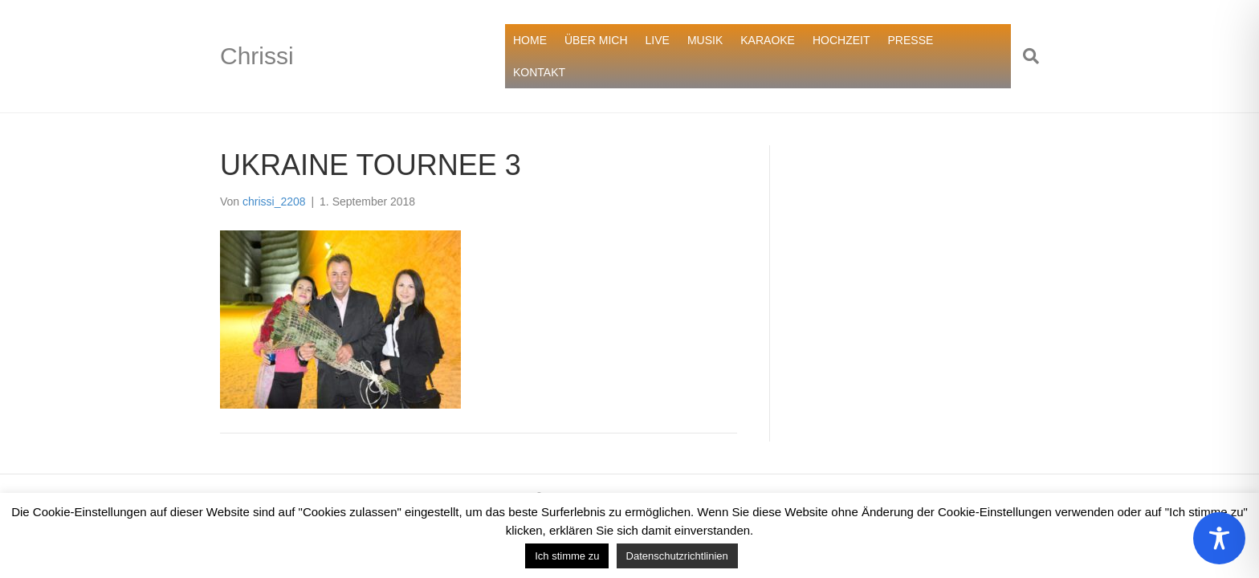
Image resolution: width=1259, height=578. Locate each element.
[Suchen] (1025, 56)
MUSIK (705, 40)
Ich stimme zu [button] (567, 556)
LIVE (658, 40)
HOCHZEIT (841, 40)
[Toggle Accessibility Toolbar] (1219, 538)
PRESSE (911, 40)
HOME (530, 40)
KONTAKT (539, 72)
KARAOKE (767, 40)
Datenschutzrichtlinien (677, 556)
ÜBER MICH (596, 40)
